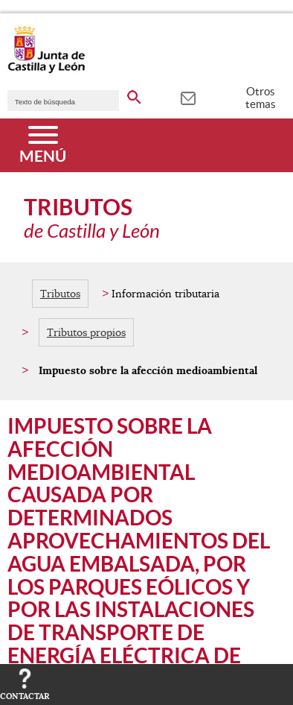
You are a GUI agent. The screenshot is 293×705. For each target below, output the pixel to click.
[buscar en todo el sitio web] (134, 94)
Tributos (60, 293)
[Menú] (43, 145)
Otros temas (260, 97)
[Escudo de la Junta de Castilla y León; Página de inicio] (46, 70)
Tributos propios (86, 332)
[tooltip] (187, 97)
